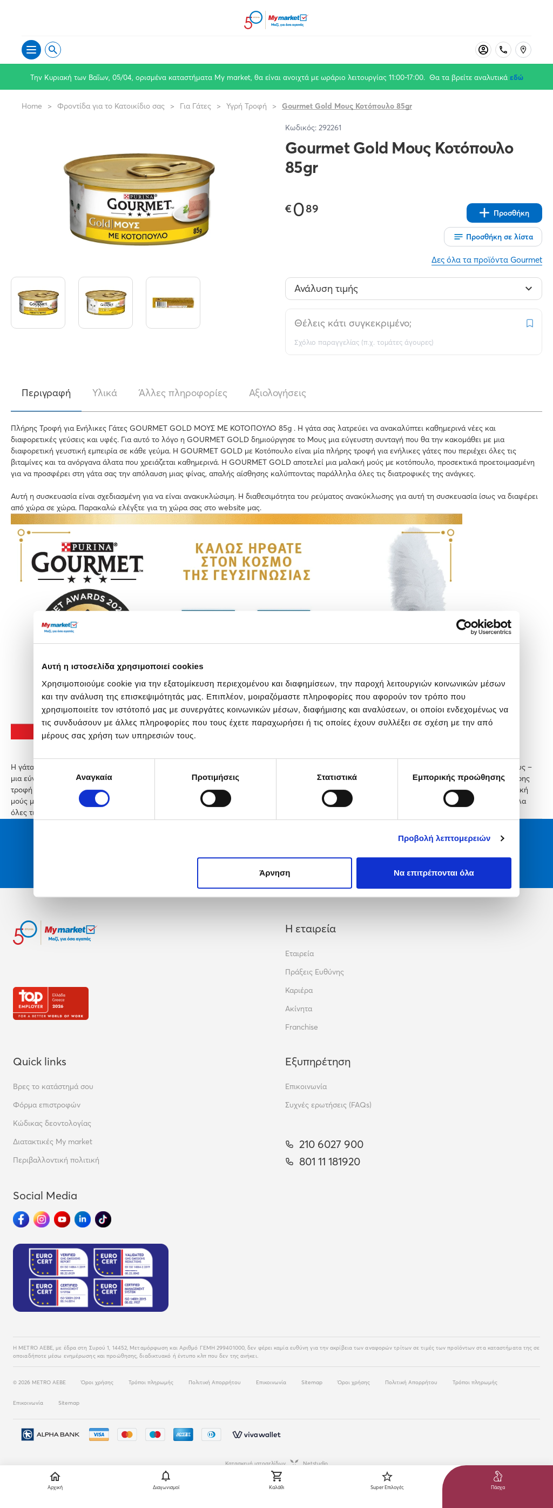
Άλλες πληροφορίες (183, 392)
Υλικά (104, 392)
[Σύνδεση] (483, 50)
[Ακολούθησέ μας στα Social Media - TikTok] (103, 1219)
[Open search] (53, 50)
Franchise (301, 1027)
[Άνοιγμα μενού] (31, 49)
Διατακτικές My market (52, 1141)
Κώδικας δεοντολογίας (52, 1123)
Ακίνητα (298, 1008)
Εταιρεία (299, 953)
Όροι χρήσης (97, 1382)
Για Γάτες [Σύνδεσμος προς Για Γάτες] (195, 106)
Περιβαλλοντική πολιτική (56, 1160)
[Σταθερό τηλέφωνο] (503, 50)
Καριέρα (299, 990)
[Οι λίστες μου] (493, 236)
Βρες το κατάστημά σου (53, 1086)
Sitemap (311, 1382)
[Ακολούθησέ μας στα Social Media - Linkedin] (83, 1219)
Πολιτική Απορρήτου (214, 1382)
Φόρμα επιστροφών (46, 1105)
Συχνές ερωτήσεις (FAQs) (328, 1105)
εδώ (516, 77)
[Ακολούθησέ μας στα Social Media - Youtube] (62, 1219)
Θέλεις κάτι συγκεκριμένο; (353, 323)
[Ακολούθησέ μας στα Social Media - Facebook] (21, 1219)
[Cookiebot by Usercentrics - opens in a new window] (464, 627)
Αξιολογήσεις (277, 392)
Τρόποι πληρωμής (151, 1382)
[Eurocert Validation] (90, 1278)
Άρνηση (274, 872)
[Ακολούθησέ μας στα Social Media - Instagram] (41, 1219)
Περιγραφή (46, 392)
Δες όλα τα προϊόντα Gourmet (486, 259)
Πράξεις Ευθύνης (314, 972)
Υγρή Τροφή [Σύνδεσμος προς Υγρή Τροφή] (246, 106)
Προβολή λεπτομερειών (444, 838)
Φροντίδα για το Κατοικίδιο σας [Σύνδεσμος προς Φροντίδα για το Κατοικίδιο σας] (111, 106)
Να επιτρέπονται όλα (434, 872)
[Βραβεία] (51, 1003)
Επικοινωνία (306, 1086)
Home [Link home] (32, 106)
